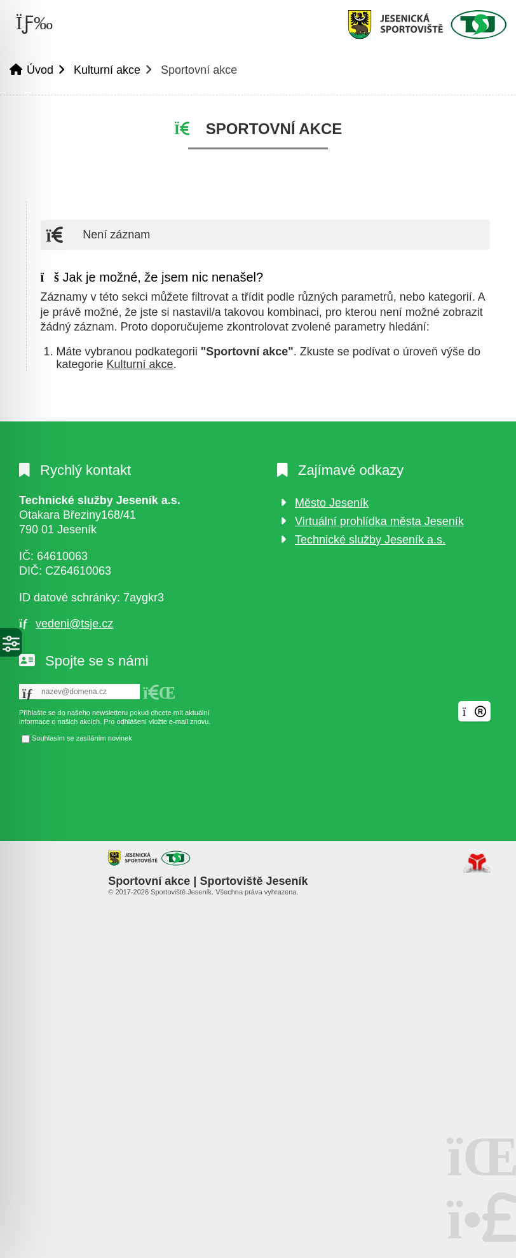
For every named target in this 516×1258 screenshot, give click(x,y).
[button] (159, 693)
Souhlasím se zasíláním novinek (82, 738)
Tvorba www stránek (477, 863)
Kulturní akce (107, 70)
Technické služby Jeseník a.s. (370, 539)
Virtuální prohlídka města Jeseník (379, 521)
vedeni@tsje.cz (74, 623)
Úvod (427, 24)
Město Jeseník (332, 502)
